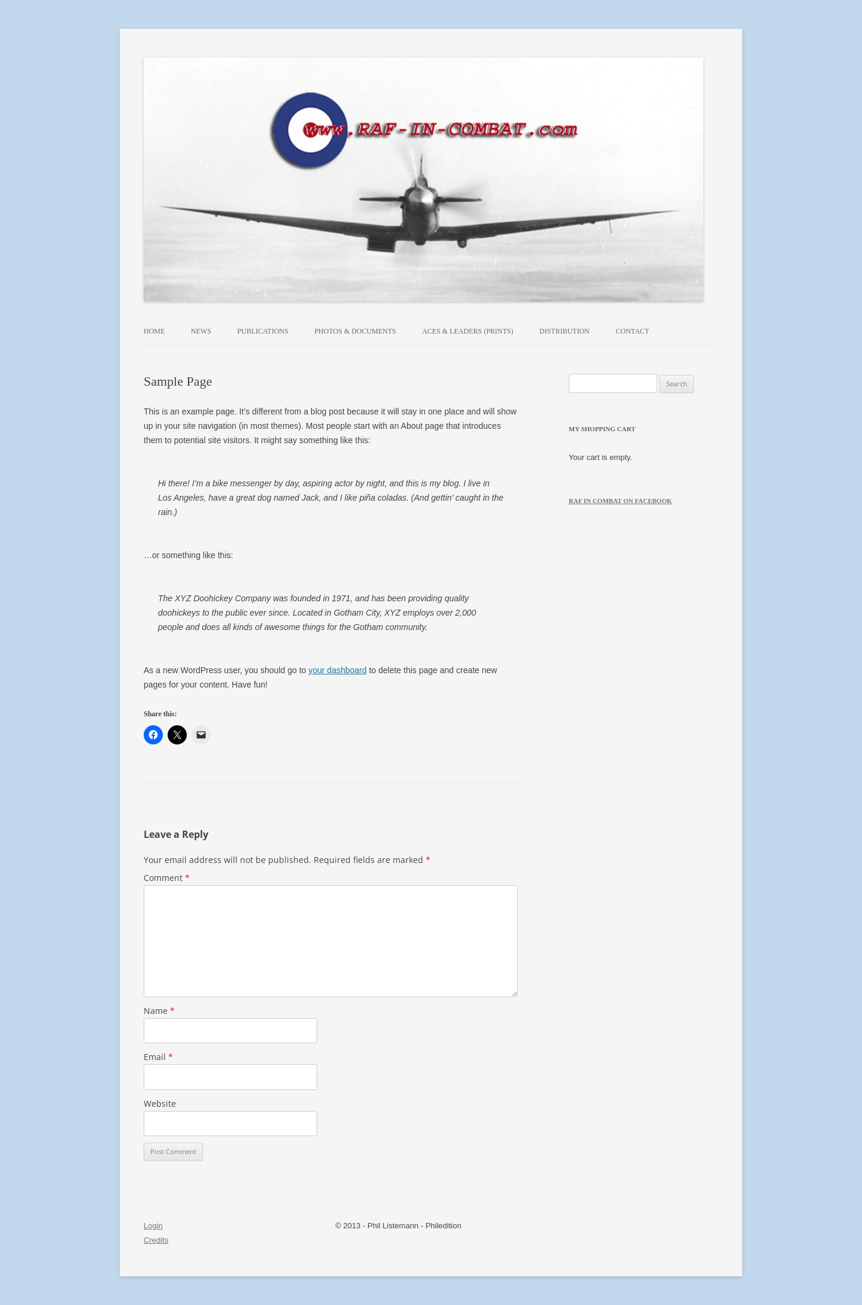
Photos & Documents (355, 331)
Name (159, 1010)
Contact (632, 331)
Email (158, 1056)
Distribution (564, 331)
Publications (262, 331)
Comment (167, 877)
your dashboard (337, 670)
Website (160, 1103)
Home (154, 331)
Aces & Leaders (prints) (467, 331)
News (201, 331)
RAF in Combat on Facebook (620, 500)
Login (153, 1225)
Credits (156, 1240)
